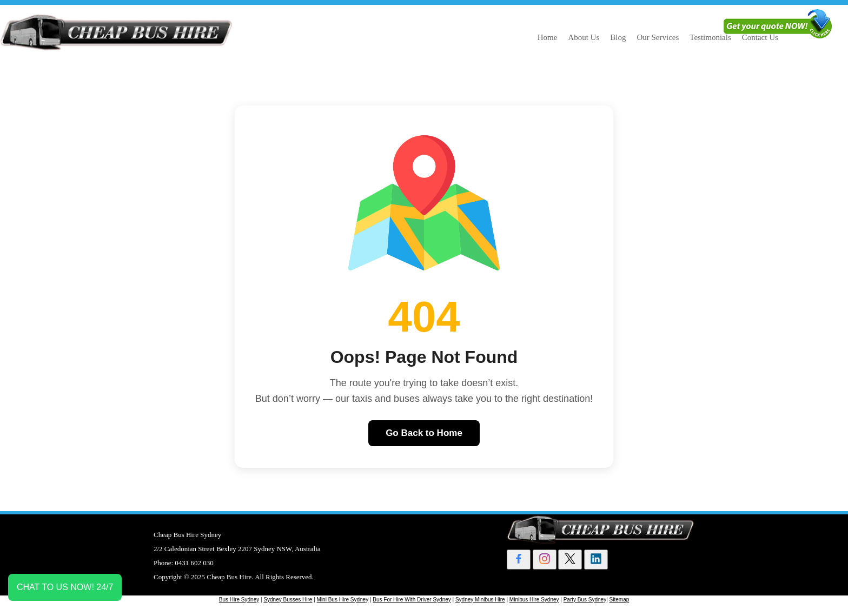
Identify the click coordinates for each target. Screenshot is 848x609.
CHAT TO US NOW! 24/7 (65, 587)
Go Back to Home (424, 433)
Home (548, 37)
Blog (618, 37)
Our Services (658, 37)
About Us (583, 37)
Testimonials (710, 37)
